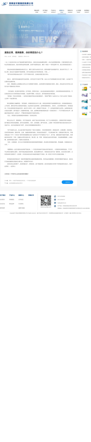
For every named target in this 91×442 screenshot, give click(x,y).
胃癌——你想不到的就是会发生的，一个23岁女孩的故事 (22, 180)
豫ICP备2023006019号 (42, 213)
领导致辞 (2, 208)
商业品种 (11, 203)
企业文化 (2, 203)
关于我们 (45, 11)
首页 (22, 30)
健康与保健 (34, 30)
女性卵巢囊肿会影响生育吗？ (16, 183)
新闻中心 (61, 11)
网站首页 (36, 11)
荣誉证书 (70, 11)
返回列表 (68, 182)
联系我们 (86, 11)
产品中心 (53, 11)
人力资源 (78, 11)
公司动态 (21, 199)
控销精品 (11, 199)
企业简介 (2, 199)
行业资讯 (21, 203)
